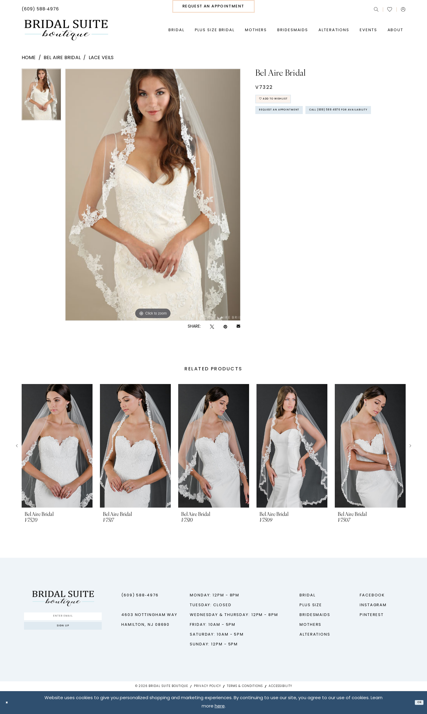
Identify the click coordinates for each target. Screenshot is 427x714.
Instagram (373, 605)
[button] (403, 9)
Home (29, 58)
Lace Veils (101, 58)
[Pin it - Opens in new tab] (225, 326)
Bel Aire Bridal (62, 58)
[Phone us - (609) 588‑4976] (40, 9)
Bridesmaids (314, 615)
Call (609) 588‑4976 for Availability (305, 136)
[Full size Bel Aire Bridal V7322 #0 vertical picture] (153, 194)
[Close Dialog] (9, 702)
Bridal (307, 595)
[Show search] (376, 9)
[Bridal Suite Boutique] (66, 30)
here (220, 706)
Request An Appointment (292, 119)
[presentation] (57, 446)
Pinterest (372, 615)
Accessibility (280, 686)
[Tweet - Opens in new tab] (212, 326)
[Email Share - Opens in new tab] (238, 326)
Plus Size (310, 605)
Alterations (314, 634)
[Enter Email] (63, 618)
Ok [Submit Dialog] (417, 702)
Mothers (310, 625)
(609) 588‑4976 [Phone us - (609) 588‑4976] (140, 595)
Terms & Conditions (245, 686)
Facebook (372, 595)
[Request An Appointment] (213, 6)
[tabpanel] (41, 96)
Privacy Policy (207, 686)
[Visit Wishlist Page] (389, 9)
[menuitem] (40, 9)
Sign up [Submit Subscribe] (63, 633)
